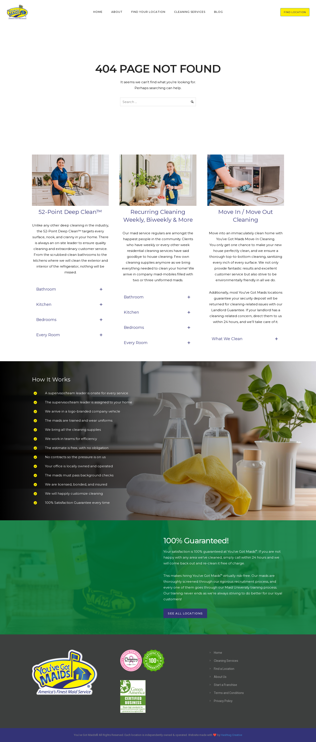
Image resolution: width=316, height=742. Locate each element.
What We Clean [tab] (246, 339)
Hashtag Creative (231, 735)
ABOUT (117, 11)
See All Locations (185, 613)
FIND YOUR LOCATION (148, 11)
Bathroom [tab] (70, 289)
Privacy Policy (223, 701)
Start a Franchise (225, 685)
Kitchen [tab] (70, 304)
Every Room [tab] (70, 335)
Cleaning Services (226, 660)
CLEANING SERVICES (189, 11)
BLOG (218, 11)
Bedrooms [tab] (70, 319)
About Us (220, 677)
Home (218, 652)
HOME (98, 11)
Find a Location (224, 668)
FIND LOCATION (295, 12)
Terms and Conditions (229, 693)
